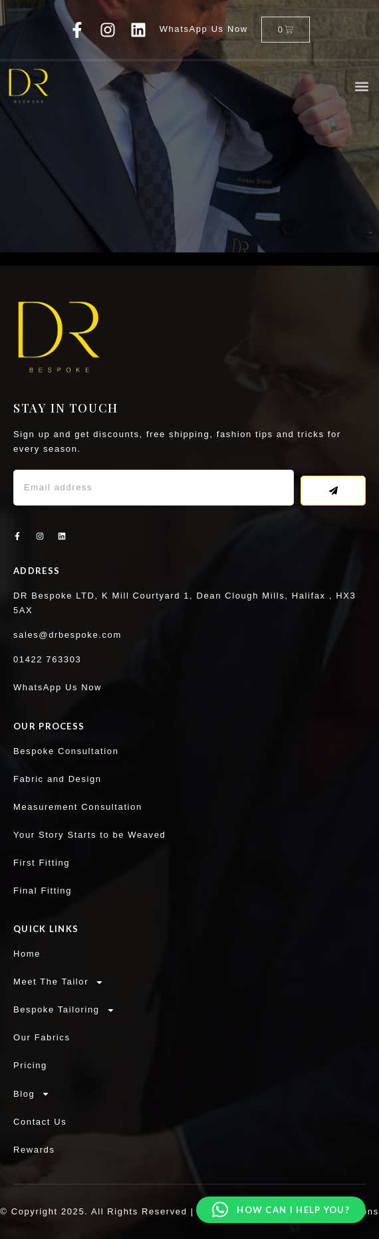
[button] (361, 86)
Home (27, 954)
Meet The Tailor (58, 982)
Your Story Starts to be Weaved (89, 835)
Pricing (30, 1065)
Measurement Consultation (77, 807)
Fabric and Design (57, 779)
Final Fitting (42, 891)
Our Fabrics (41, 1037)
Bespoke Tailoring (64, 1009)
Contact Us (39, 1122)
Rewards (34, 1150)
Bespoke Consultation (65, 751)
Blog (31, 1094)
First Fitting (41, 863)
